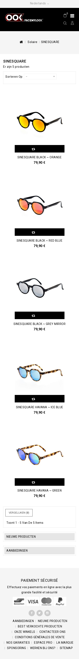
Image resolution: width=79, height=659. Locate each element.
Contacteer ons (52, 631)
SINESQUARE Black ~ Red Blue (40, 240)
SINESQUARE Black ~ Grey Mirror (39, 324)
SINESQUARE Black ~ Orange (39, 157)
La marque (65, 642)
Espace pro (43, 642)
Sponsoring (16, 648)
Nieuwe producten (21, 536)
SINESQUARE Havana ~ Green (39, 490)
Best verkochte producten (40, 626)
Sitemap (66, 648)
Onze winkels (24, 631)
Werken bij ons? (43, 648)
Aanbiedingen (17, 550)
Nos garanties (18, 642)
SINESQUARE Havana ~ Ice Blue (39, 407)
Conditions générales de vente (40, 637)
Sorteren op (14, 76)
